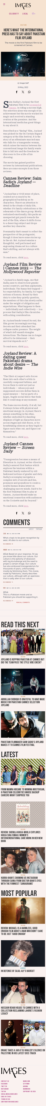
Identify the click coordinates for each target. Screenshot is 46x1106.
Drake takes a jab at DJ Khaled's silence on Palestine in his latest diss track (23, 1052)
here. (26, 257)
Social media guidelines (9, 1094)
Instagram (4, 1089)
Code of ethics (6, 1097)
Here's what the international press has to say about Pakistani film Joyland (23, 34)
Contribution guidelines (9, 1102)
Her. (34, 13)
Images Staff (24, 83)
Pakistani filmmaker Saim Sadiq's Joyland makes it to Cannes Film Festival (22, 743)
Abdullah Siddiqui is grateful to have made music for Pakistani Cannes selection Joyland (23, 702)
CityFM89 (26, 1084)
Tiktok (3, 1091)
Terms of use (5, 1099)
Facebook (4, 1084)
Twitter (4, 1086)
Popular (39, 529)
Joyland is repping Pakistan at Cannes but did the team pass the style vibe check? (22, 661)
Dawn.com (26, 1081)
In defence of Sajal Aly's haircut (18, 971)
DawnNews (26, 1089)
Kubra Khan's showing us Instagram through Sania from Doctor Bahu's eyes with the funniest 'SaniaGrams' (21, 880)
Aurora (25, 1086)
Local (25, 14)
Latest (31, 529)
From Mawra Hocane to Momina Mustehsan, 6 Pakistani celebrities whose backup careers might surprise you (23, 792)
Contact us (5, 1081)
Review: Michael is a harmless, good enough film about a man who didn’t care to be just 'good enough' (22, 931)
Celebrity (14, 14)
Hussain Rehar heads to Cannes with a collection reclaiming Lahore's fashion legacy (21, 1010)
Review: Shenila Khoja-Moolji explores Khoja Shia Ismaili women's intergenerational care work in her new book (21, 837)
